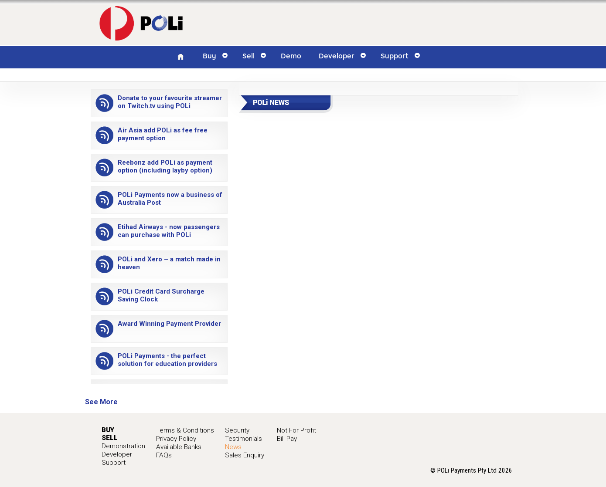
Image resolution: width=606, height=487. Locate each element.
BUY (108, 430)
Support (114, 463)
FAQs (164, 455)
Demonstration (123, 446)
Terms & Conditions (185, 430)
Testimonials (243, 439)
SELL (110, 438)
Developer (117, 454)
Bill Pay (287, 439)
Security (237, 430)
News (233, 447)
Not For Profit (296, 430)
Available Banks (178, 447)
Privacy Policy (176, 439)
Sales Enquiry (244, 455)
